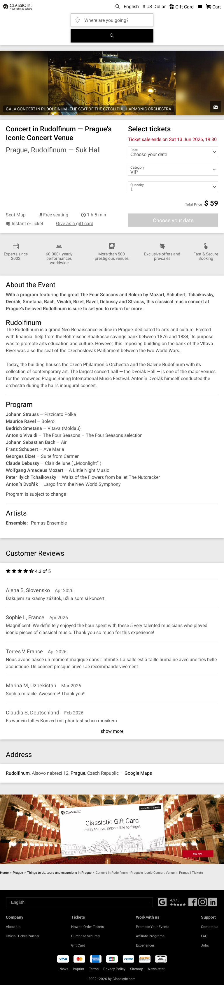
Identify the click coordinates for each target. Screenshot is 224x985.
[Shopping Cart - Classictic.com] (213, 7)
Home (4, 873)
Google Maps (138, 773)
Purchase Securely (85, 936)
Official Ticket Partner (22, 936)
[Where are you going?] (113, 18)
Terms (94, 969)
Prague (78, 773)
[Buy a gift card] (112, 829)
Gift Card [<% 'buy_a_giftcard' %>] (181, 7)
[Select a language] (79, 902)
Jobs (205, 945)
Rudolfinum (18, 773)
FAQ (204, 936)
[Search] (112, 36)
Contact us (209, 927)
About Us (13, 927)
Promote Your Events (152, 927)
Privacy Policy (114, 969)
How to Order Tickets (87, 927)
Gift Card (78, 945)
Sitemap (136, 969)
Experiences (145, 945)
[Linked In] (212, 904)
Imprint (78, 969)
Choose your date (173, 220)
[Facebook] (162, 901)
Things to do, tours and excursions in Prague (59, 873)
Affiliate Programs (150, 936)
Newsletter (156, 969)
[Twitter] (202, 904)
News (64, 969)
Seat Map (16, 215)
